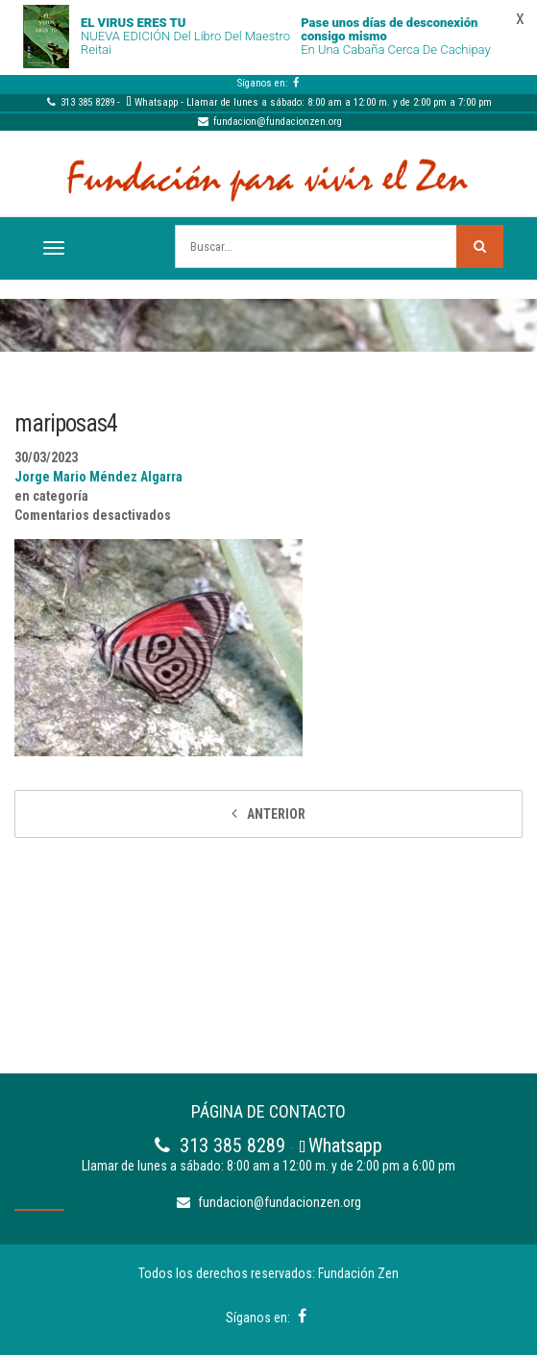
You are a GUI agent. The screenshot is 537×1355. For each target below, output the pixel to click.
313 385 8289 (79, 102)
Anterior (276, 814)
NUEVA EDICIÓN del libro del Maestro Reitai (185, 43)
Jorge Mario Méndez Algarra (98, 476)
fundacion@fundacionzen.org (269, 121)
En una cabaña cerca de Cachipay (395, 49)
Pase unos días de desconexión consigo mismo (389, 29)
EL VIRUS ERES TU (133, 22)
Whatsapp (156, 102)
